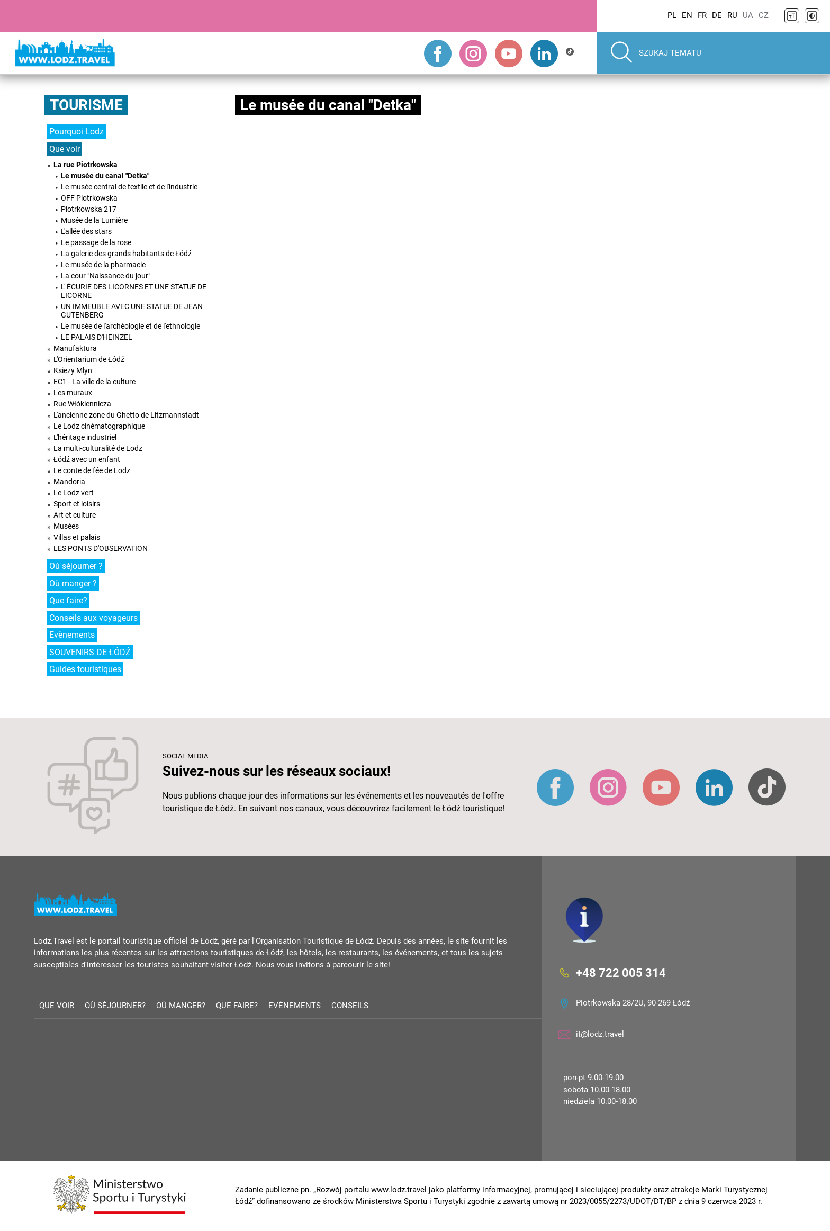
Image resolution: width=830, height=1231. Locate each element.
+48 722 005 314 (621, 972)
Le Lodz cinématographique (99, 426)
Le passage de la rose (96, 242)
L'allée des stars (86, 231)
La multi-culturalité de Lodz (97, 448)
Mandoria (69, 481)
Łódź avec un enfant (86, 459)
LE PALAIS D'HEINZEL (96, 337)
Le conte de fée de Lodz (91, 470)
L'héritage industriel (84, 437)
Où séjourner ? (76, 566)
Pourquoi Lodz (76, 131)
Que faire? (68, 600)
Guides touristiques (85, 669)
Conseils (349, 1005)
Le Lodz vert (73, 492)
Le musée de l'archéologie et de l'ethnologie (130, 326)
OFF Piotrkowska (89, 198)
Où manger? (180, 1005)
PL (671, 15)
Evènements (72, 635)
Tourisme (86, 105)
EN (687, 15)
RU (732, 15)
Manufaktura (75, 348)
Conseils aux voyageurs (93, 618)
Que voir (64, 149)
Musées (66, 526)
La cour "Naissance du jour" (105, 275)
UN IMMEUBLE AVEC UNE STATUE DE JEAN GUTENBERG (132, 310)
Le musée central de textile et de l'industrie (129, 187)
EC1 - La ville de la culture (94, 381)
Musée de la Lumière (94, 220)
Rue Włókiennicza (82, 404)
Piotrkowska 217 (88, 209)
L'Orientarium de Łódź (88, 359)
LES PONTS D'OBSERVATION (100, 548)
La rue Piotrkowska (85, 164)
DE (717, 15)
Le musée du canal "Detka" (105, 175)
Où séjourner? (115, 1005)
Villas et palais (76, 537)
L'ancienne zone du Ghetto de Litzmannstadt (126, 415)
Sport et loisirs (76, 504)
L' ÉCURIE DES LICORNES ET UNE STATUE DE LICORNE (133, 291)
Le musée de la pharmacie (103, 264)
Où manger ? (73, 583)
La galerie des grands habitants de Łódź (126, 253)
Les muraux (72, 392)
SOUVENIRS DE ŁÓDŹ (90, 652)
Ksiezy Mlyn (72, 370)
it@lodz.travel (600, 1034)
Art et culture (74, 515)
